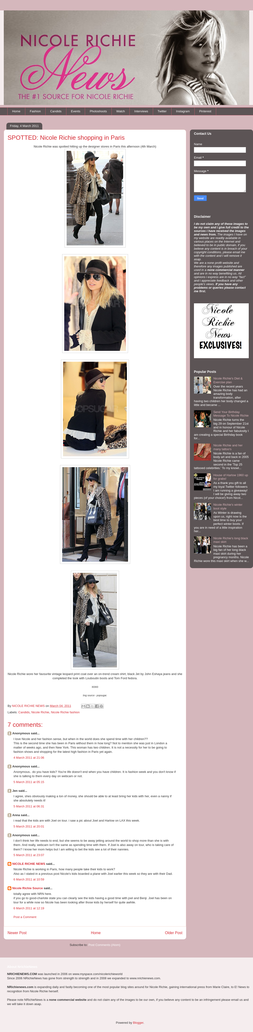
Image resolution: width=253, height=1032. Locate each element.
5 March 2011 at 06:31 (28, 806)
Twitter (162, 111)
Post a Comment (24, 917)
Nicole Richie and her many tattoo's (228, 447)
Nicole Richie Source (27, 888)
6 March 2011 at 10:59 (28, 879)
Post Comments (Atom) (104, 945)
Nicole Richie (40, 712)
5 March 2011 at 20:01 (28, 826)
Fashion (35, 111)
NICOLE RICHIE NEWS (28, 864)
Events (75, 111)
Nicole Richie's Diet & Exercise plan (228, 380)
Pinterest (205, 111)
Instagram (183, 111)
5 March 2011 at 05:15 (28, 782)
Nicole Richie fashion (65, 712)
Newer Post (17, 933)
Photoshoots (98, 111)
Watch (120, 111)
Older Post (173, 933)
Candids (55, 111)
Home (16, 111)
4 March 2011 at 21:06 (28, 757)
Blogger (138, 1022)
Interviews (141, 111)
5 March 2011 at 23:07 (28, 855)
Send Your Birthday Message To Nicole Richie (231, 414)
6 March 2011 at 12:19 (28, 908)
